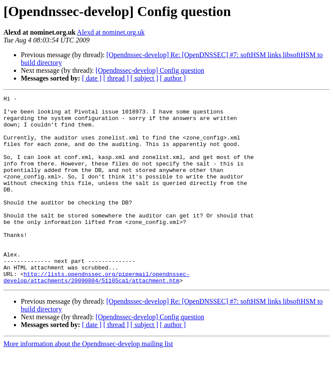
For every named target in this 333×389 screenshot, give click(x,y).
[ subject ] (144, 78)
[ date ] (91, 78)
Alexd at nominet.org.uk (110, 32)
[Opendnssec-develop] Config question (149, 70)
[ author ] (173, 78)
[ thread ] (116, 78)
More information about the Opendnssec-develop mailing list (88, 381)
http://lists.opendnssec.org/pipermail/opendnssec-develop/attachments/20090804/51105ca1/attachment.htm (96, 314)
